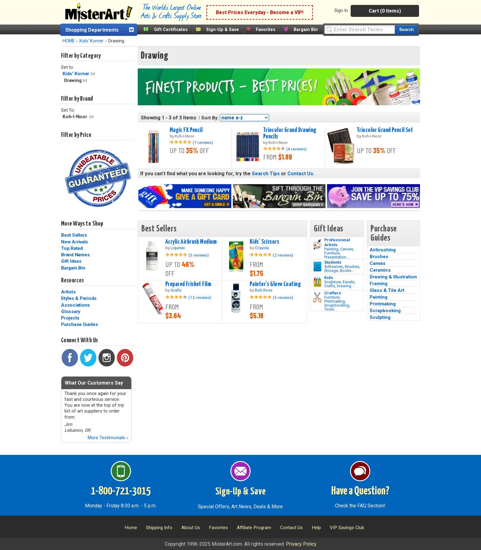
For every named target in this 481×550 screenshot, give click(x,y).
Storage (331, 270)
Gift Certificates (171, 29)
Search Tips (266, 173)
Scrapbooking (336, 305)
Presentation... (336, 257)
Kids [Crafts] (328, 277)
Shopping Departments (92, 30)
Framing (378, 283)
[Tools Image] (317, 297)
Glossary (70, 311)
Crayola (262, 247)
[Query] (359, 29)
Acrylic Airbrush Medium (191, 242)
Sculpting (380, 317)
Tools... (330, 309)
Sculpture (332, 282)
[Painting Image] (317, 244)
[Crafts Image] (317, 282)
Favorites (265, 29)
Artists (68, 292)
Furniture (332, 253)
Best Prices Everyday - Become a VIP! (259, 12)
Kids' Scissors (264, 242)
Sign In (341, 10)
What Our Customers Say (94, 383)
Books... (347, 270)
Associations (75, 305)
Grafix (176, 290)
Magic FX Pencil (186, 130)
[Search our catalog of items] (406, 29)
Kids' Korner (91, 41)
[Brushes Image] (317, 266)
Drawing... (345, 286)
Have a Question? (360, 491)
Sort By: (210, 118)
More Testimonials (107, 437)
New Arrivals (74, 242)
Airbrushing (383, 250)
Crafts (329, 286)
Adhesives (333, 266)
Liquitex (178, 247)
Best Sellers (74, 235)
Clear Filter (92, 73)
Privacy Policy (301, 544)
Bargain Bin (306, 29)
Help (316, 527)
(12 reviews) (199, 297)
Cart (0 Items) (385, 11)
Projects (70, 318)
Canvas (346, 249)
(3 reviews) (198, 255)
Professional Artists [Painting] (337, 242)
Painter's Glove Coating (275, 284)
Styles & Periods (79, 298)
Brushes (352, 266)
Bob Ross (263, 290)
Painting (331, 249)
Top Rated (72, 248)
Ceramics (380, 270)
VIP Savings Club (347, 527)
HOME (69, 41)
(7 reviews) (203, 142)
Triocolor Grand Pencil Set (385, 130)
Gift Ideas (71, 261)
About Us (190, 527)
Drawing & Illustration (393, 277)
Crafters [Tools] (332, 292)
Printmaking (334, 301)
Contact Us (300, 173)
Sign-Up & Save (222, 29)
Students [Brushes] (332, 262)
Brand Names (75, 255)
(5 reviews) (283, 297)
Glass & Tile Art (387, 290)
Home (131, 527)
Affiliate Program (254, 527)
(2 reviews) (283, 255)
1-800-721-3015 (121, 491)
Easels (348, 282)
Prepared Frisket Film (188, 284)
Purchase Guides (79, 324)
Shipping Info (159, 527)
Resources (72, 280)
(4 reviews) (296, 148)
